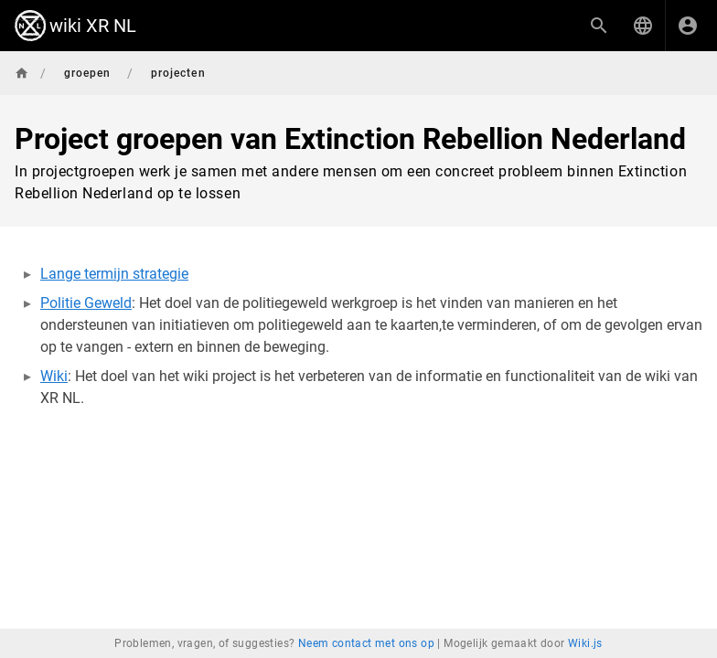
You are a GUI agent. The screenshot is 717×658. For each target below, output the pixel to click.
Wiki (54, 376)
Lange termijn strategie (114, 273)
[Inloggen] (688, 26)
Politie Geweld (86, 303)
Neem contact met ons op (366, 643)
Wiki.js (585, 643)
